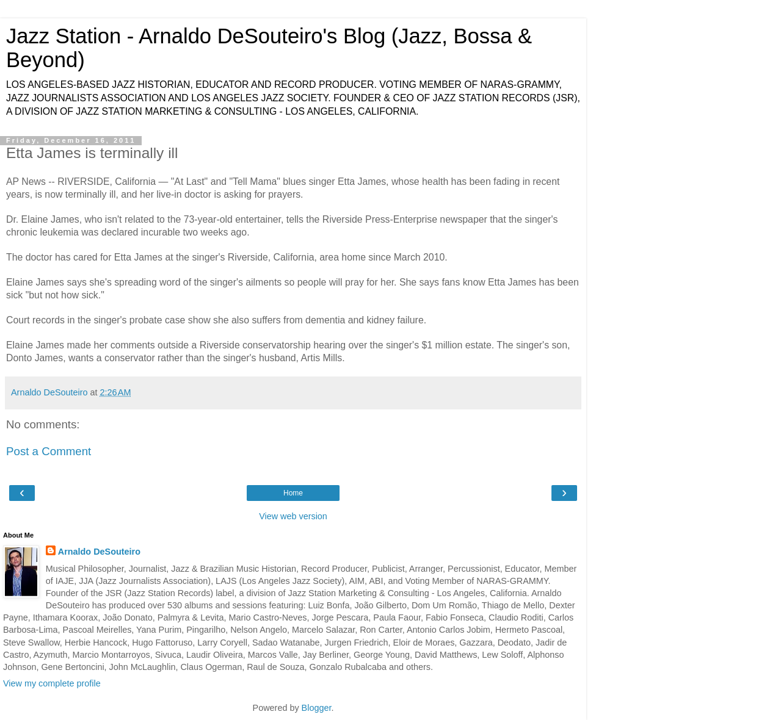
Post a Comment (48, 451)
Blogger (317, 708)
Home (293, 493)
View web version (293, 516)
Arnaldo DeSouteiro (99, 551)
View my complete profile (52, 683)
